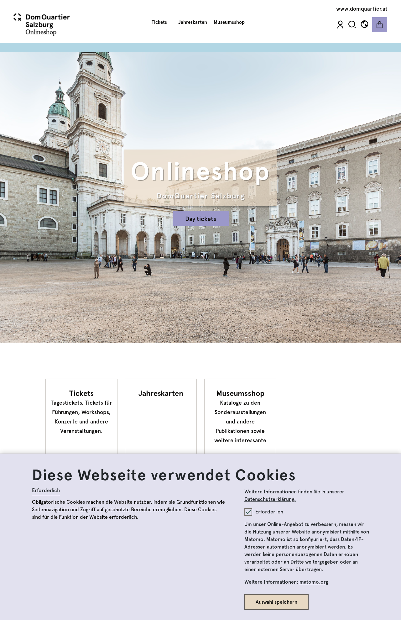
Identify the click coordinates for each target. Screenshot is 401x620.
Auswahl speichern (276, 602)
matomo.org (313, 582)
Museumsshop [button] (231, 22)
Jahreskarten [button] (192, 22)
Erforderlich (46, 490)
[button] (352, 24)
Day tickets (200, 219)
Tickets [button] (162, 22)
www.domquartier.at (362, 9)
